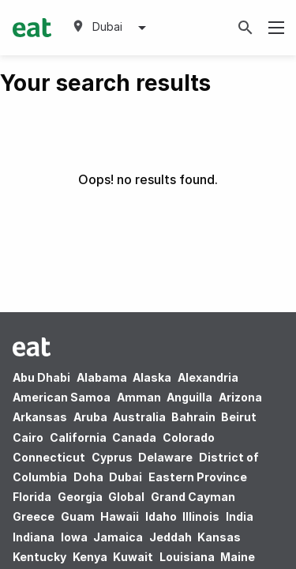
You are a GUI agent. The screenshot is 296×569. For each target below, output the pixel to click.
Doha (88, 477)
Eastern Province (197, 477)
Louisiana (187, 556)
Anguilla (189, 397)
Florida (32, 496)
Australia (140, 417)
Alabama (102, 377)
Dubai (125, 477)
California (78, 437)
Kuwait (133, 556)
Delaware (165, 457)
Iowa (74, 537)
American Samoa (62, 397)
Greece (33, 516)
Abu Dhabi (41, 377)
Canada (134, 437)
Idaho (161, 516)
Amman (139, 397)
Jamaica (118, 537)
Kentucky (39, 556)
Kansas (219, 537)
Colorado (189, 437)
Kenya (90, 556)
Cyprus (112, 457)
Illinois (200, 516)
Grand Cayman (193, 496)
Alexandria (208, 377)
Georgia (80, 496)
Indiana (33, 537)
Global (126, 496)
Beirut (239, 417)
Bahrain (193, 417)
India (239, 516)
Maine (237, 556)
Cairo (28, 437)
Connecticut (49, 457)
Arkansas (40, 417)
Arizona (240, 397)
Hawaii (119, 516)
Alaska (152, 377)
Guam (78, 516)
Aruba (90, 417)
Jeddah (170, 537)
